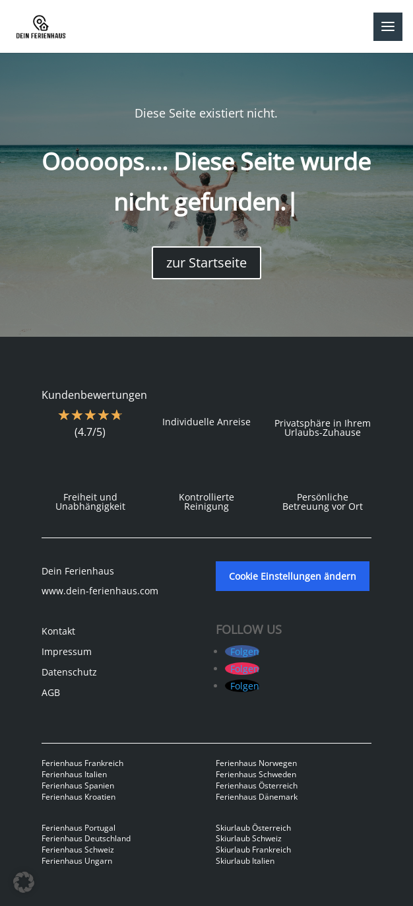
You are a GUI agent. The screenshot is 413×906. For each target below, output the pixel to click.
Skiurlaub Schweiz (249, 838)
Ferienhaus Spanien (78, 785)
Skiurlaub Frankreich (253, 849)
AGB (51, 692)
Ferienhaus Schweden (256, 774)
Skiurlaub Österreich (253, 827)
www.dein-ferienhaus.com (100, 590)
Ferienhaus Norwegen (256, 763)
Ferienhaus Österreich (257, 785)
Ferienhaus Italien (74, 774)
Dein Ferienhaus (78, 571)
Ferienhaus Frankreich (82, 763)
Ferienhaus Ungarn (77, 860)
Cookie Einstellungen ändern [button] (292, 576)
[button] (24, 882)
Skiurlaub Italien (245, 860)
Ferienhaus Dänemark (257, 796)
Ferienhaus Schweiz (78, 849)
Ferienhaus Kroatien (78, 796)
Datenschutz (69, 672)
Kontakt (58, 631)
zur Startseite (206, 262)
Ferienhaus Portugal (78, 827)
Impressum (67, 651)
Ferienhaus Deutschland (86, 838)
